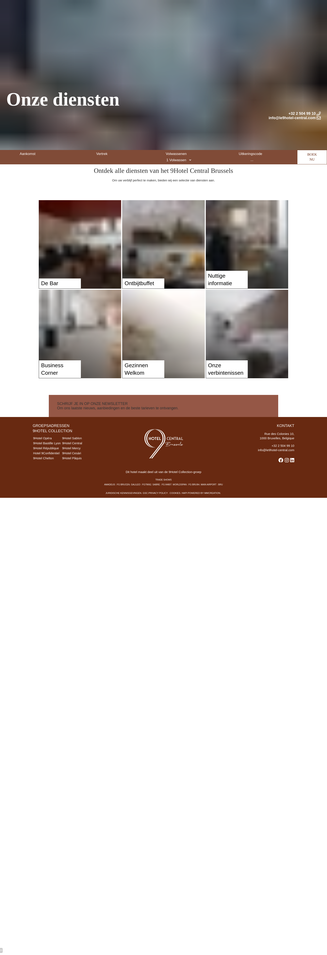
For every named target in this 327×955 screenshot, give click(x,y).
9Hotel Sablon (77, 447)
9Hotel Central (77, 452)
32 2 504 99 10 (282, 455)
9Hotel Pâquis (77, 469)
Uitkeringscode (250, 135)
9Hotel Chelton (45, 469)
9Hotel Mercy (76, 458)
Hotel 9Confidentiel (48, 464)
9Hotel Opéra (43, 447)
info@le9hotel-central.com (273, 460)
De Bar (30, 287)
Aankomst (27, 135)
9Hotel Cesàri (76, 464)
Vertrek (102, 135)
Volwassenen (176, 135)
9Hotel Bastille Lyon (48, 452)
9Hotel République (47, 458)
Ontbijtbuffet (120, 287)
